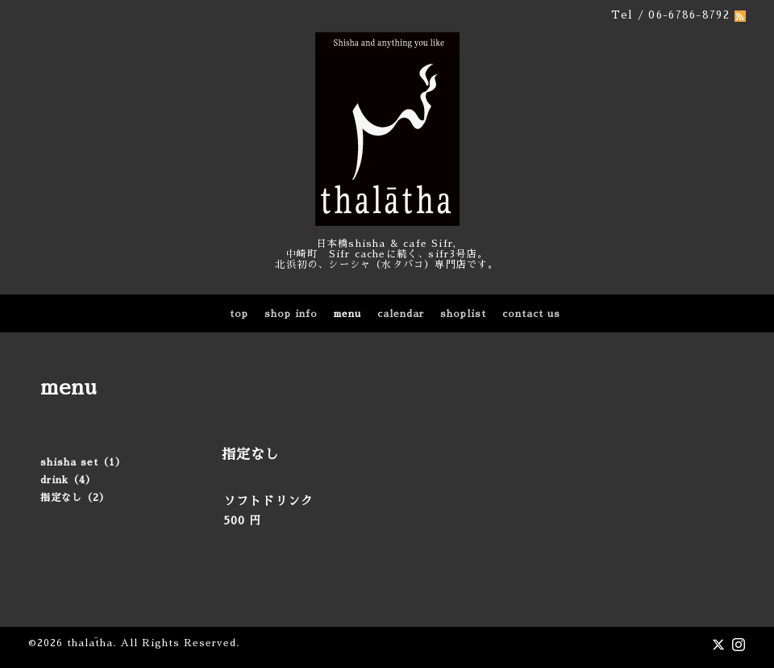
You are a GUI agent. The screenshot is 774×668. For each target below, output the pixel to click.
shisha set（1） (83, 462)
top (239, 314)
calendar (400, 314)
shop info (291, 314)
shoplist (463, 314)
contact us (531, 314)
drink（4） (68, 480)
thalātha (90, 643)
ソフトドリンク (268, 501)
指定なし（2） (75, 498)
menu (347, 314)
